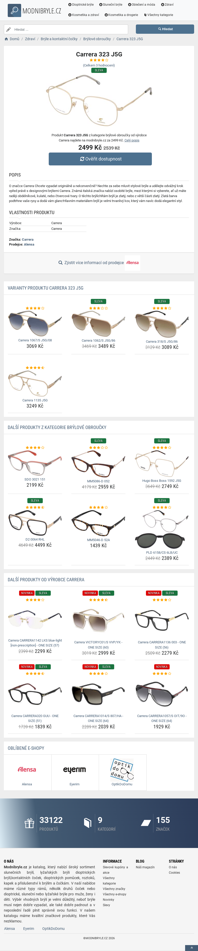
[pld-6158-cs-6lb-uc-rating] (162, 507)
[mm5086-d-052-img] (98, 463)
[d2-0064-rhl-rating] (35, 507)
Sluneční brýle (111, 4)
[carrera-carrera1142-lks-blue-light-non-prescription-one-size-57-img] (35, 620)
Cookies (174, 872)
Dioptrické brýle (81, 4)
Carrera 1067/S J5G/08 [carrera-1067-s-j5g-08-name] (35, 340)
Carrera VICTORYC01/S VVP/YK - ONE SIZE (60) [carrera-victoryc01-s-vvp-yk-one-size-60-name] (98, 644)
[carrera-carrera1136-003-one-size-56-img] (162, 620)
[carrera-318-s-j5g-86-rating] (162, 308)
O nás (173, 867)
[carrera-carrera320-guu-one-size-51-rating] (35, 673)
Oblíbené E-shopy (26, 748)
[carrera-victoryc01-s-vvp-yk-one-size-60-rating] (98, 600)
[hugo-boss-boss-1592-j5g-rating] (162, 447)
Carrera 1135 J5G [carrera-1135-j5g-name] (35, 400)
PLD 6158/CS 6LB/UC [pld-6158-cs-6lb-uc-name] (162, 552)
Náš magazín (145, 867)
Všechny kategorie (159, 15)
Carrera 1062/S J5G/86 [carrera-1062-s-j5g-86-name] (98, 340)
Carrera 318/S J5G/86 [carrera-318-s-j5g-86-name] (162, 341)
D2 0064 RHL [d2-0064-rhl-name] (35, 539)
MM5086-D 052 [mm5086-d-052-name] (98, 481)
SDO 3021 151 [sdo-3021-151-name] (34, 479)
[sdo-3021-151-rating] (35, 447)
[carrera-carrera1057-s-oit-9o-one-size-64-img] (162, 694)
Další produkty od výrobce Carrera (46, 579)
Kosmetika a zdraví (83, 15)
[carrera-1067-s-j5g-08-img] (35, 323)
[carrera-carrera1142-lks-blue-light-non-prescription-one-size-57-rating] (35, 600)
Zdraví (167, 4)
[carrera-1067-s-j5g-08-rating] (35, 308)
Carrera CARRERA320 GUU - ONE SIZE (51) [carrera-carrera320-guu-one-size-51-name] (35, 718)
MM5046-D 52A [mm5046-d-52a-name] (98, 540)
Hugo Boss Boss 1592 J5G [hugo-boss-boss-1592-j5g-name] (161, 481)
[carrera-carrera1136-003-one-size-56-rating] (162, 600)
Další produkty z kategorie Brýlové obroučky (57, 427)
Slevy (106, 905)
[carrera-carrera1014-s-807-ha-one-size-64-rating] (98, 673)
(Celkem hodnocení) (99, 65)
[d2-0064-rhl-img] (35, 523)
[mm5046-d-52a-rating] (98, 507)
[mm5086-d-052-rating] (98, 447)
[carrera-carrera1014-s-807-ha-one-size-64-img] (98, 694)
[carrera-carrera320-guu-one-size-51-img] (35, 694)
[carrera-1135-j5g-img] (35, 384)
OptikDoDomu (53, 929)
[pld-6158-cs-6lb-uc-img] (162, 529)
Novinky (108, 900)
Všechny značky (114, 889)
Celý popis (132, 140)
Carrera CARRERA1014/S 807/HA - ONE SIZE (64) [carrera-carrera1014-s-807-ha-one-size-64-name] (98, 718)
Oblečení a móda (142, 4)
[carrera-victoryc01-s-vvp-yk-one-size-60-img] (98, 620)
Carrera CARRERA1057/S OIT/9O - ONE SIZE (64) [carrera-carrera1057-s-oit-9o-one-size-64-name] (162, 718)
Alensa (29, 244)
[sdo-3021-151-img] (35, 463)
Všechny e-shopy (114, 894)
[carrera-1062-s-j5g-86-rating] (98, 308)
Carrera (28, 239)
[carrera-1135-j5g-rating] (35, 368)
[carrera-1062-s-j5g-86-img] (98, 324)
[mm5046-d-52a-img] (98, 523)
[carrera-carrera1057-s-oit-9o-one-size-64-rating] (162, 673)
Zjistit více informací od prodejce (99, 263)
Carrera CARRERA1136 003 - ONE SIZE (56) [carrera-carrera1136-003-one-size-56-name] (162, 644)
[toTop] (191, 948)
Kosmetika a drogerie (121, 15)
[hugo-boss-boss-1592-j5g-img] (162, 463)
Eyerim (28, 929)
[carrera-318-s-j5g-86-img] (162, 324)
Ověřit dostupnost (100, 158)
